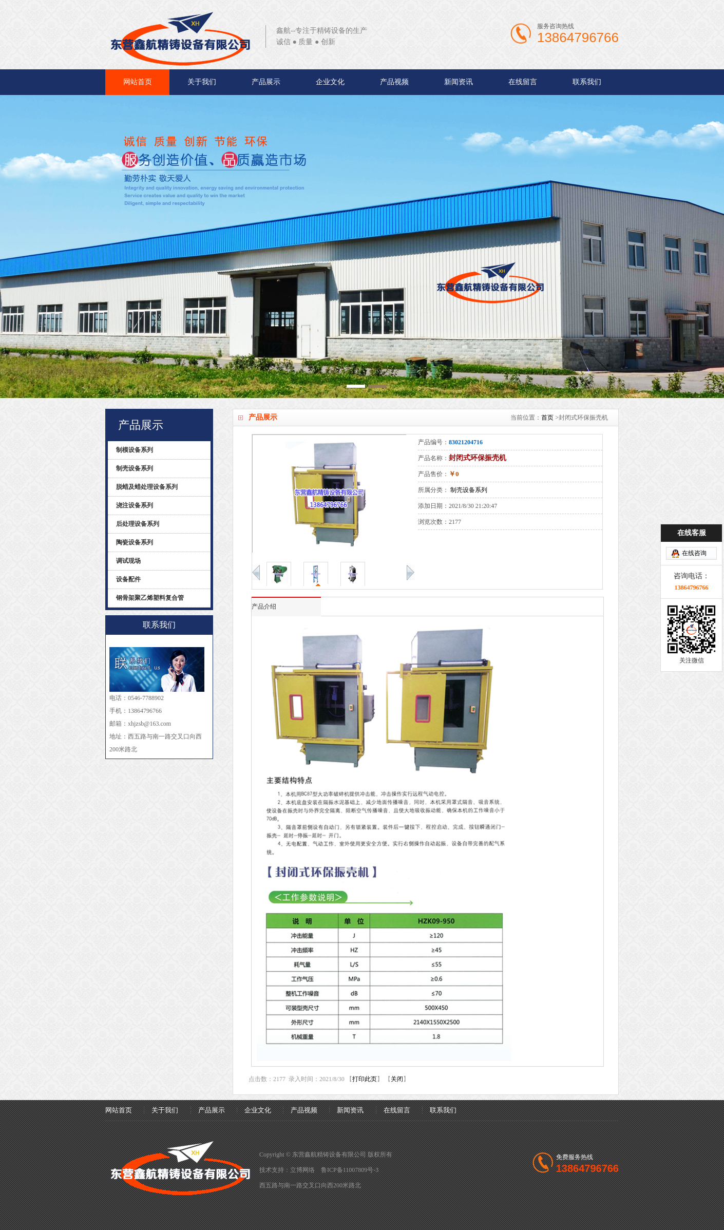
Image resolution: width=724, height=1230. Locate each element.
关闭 (397, 1079)
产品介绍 (264, 606)
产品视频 (394, 82)
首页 (547, 417)
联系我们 (587, 82)
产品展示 (266, 82)
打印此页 (364, 1079)
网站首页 (137, 82)
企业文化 (330, 82)
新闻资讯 (458, 82)
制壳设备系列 (468, 490)
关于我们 (201, 82)
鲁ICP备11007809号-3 (349, 1170)
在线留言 (522, 82)
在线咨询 (694, 509)
